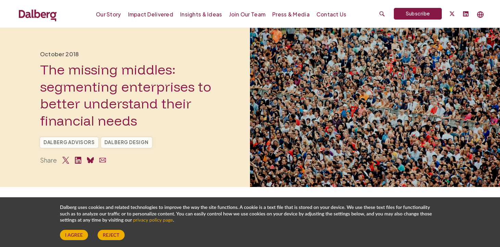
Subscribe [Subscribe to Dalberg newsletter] (418, 13)
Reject (111, 235)
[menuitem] (110, 14)
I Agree (74, 235)
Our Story (108, 14)
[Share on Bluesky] (90, 160)
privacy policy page (153, 220)
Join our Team (247, 14)
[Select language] (480, 14)
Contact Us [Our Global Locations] (331, 14)
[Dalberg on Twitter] (452, 13)
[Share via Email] (102, 160)
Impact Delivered (150, 14)
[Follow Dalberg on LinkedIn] (465, 14)
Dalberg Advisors (69, 142)
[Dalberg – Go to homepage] (38, 14)
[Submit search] (382, 13)
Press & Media (291, 14)
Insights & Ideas (201, 14)
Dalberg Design (126, 142)
